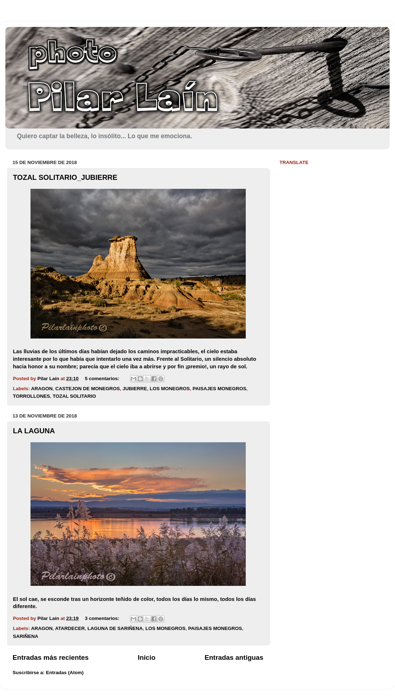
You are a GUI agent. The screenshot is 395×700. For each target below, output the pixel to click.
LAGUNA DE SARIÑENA (115, 628)
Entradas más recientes (51, 657)
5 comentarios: (103, 378)
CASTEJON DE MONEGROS (87, 388)
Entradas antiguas (233, 657)
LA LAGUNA (34, 431)
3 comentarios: (103, 618)
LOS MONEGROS (170, 388)
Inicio (146, 657)
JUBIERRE (135, 388)
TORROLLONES (31, 396)
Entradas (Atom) (65, 672)
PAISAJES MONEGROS (219, 388)
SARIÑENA (25, 636)
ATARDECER (70, 628)
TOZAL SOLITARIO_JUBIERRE (65, 177)
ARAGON (42, 388)
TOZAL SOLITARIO (74, 396)
